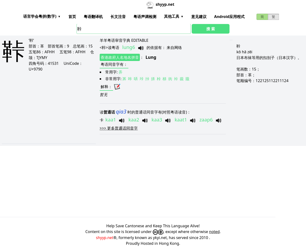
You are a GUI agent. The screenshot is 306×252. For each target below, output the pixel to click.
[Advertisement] (145, 107)
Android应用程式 (229, 16)
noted (214, 231)
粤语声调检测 (144, 16)
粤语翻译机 (93, 16)
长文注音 (118, 16)
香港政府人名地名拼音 (120, 57)
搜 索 (210, 28)
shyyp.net (104, 237)
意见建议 (199, 16)
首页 (72, 16)
